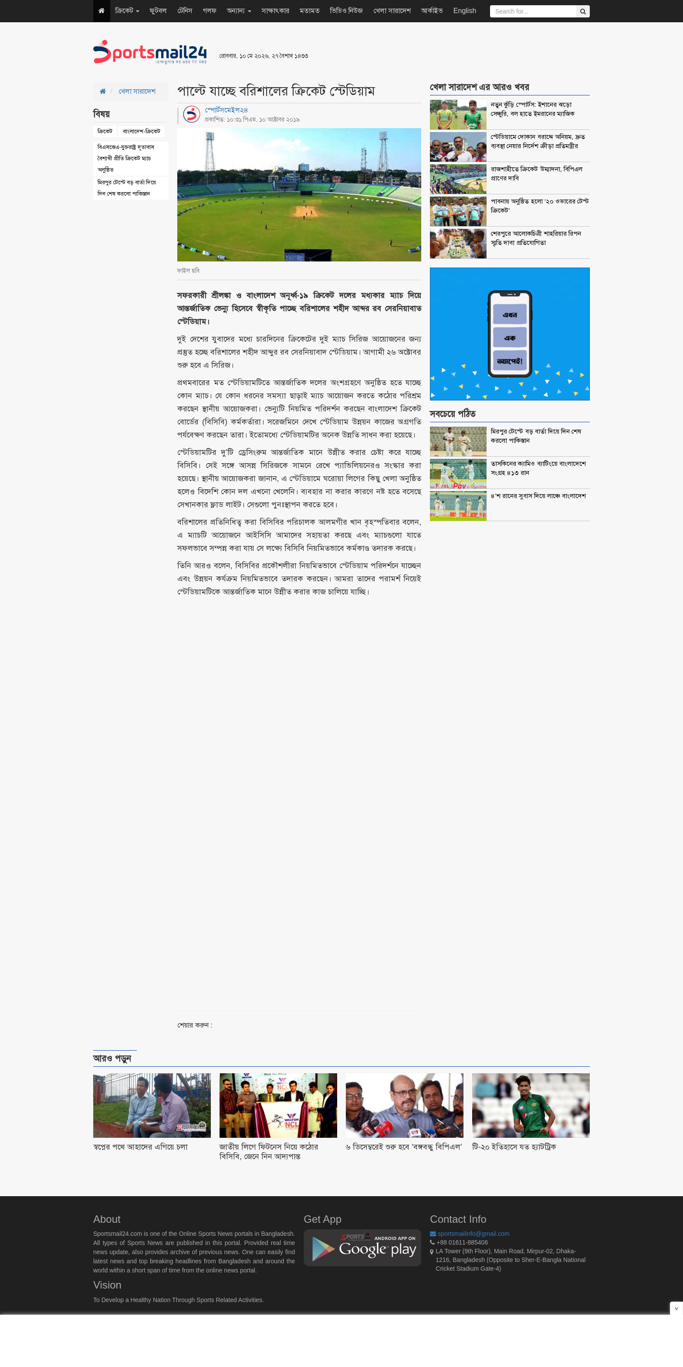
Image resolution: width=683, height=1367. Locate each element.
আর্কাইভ (432, 10)
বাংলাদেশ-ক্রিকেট (141, 131)
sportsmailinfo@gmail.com (469, 1233)
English (464, 10)
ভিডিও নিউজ (346, 10)
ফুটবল (158, 10)
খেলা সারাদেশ (391, 10)
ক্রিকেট (127, 10)
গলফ (209, 10)
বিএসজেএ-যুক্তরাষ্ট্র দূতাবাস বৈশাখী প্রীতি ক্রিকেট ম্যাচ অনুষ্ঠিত (126, 158)
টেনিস (185, 10)
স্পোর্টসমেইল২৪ (226, 110)
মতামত (310, 10)
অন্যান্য (239, 10)
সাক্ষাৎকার (275, 10)
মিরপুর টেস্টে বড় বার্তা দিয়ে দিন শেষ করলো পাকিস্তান (127, 188)
